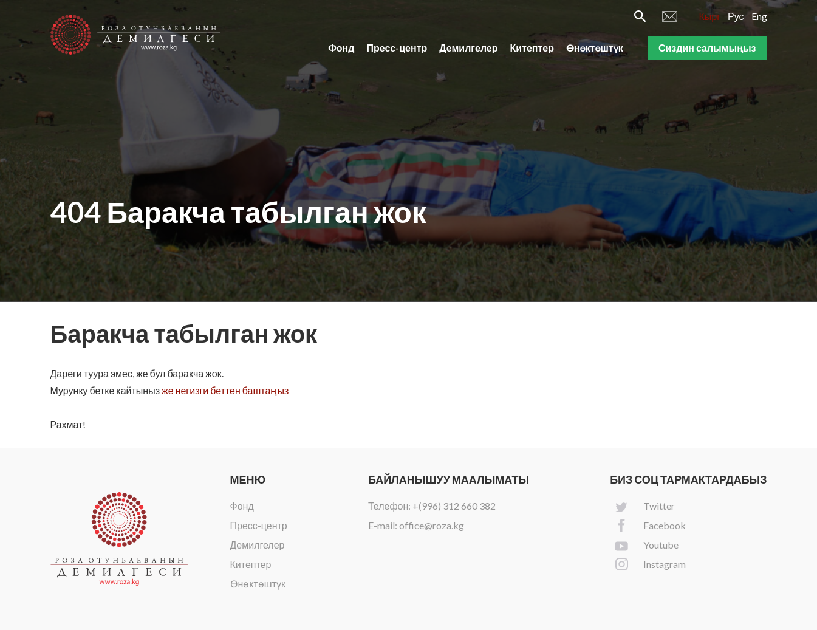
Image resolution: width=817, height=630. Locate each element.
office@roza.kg (431, 525)
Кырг (709, 16)
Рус (736, 16)
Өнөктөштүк (594, 47)
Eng (759, 16)
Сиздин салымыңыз (707, 47)
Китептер (532, 47)
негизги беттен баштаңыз (232, 390)
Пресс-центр (396, 47)
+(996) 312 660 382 (454, 506)
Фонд (341, 47)
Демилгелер (468, 47)
